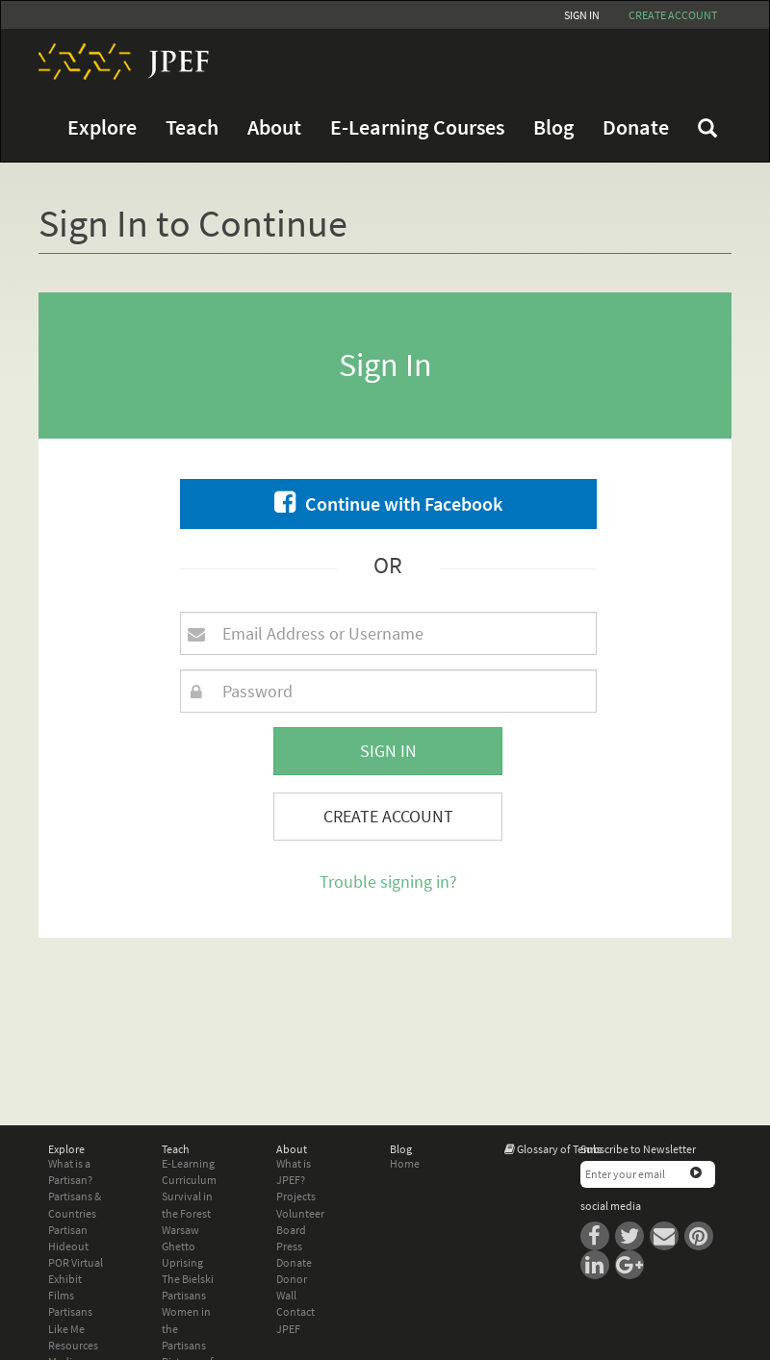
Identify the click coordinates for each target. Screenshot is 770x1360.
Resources (73, 1345)
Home (405, 1163)
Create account (673, 15)
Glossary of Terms (559, 1149)
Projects (296, 1196)
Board (291, 1229)
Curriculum (189, 1179)
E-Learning (188, 1163)
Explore (102, 127)
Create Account (388, 816)
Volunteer (300, 1213)
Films (61, 1295)
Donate (636, 127)
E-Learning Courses (417, 127)
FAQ (707, 128)
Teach (192, 127)
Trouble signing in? (388, 881)
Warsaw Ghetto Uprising (182, 1246)
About (274, 127)
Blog (553, 127)
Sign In (582, 15)
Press (289, 1246)
